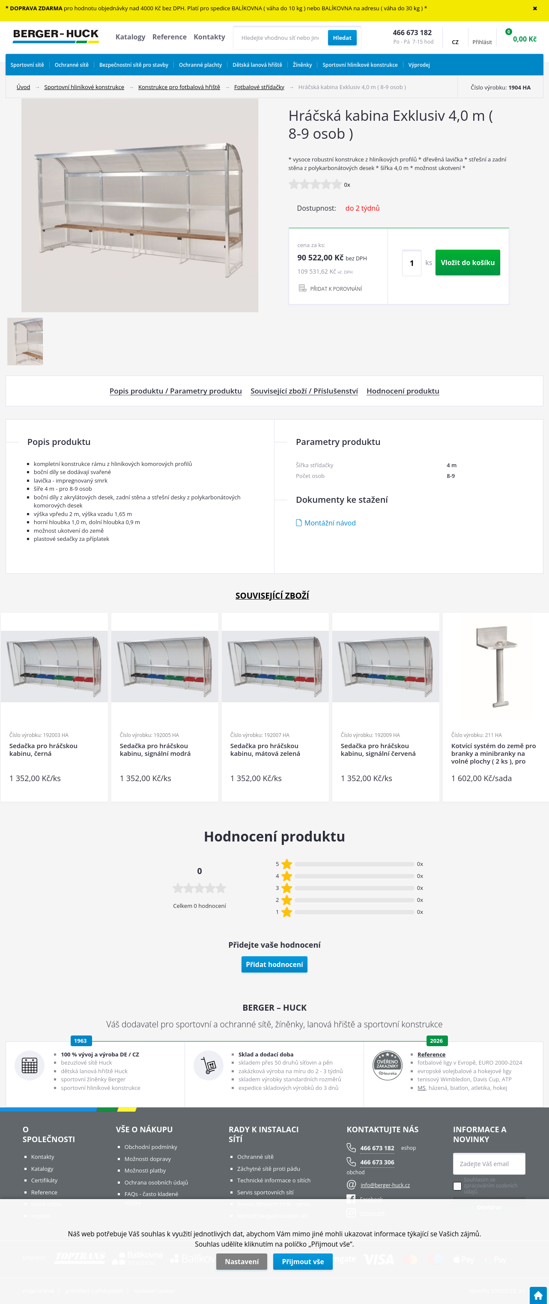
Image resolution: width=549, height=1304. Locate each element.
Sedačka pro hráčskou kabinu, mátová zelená (265, 750)
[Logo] (55, 38)
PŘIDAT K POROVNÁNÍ (336, 288)
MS (422, 1088)
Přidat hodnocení (274, 964)
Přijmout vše (303, 1261)
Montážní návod (330, 523)
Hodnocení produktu (403, 391)
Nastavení (242, 1261)
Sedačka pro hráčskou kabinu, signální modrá (155, 750)
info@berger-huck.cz (385, 1185)
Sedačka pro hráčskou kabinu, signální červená (378, 750)
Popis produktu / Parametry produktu (176, 391)
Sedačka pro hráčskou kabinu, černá (43, 750)
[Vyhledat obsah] (342, 37)
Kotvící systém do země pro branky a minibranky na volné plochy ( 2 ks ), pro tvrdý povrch (493, 753)
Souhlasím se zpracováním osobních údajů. (491, 1186)
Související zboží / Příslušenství (304, 391)
